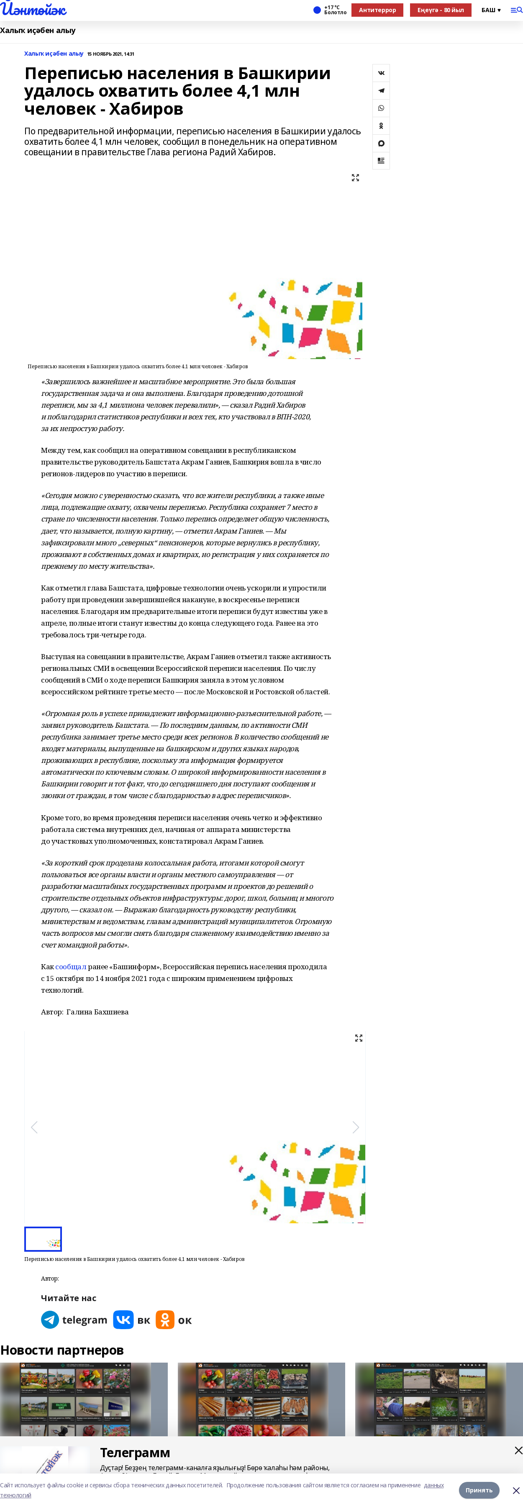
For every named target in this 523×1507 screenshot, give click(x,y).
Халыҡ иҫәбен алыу (37, 30)
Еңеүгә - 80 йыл (441, 10)
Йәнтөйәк (32, 8)
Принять (479, 1490)
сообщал (70, 966)
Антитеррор (377, 10)
